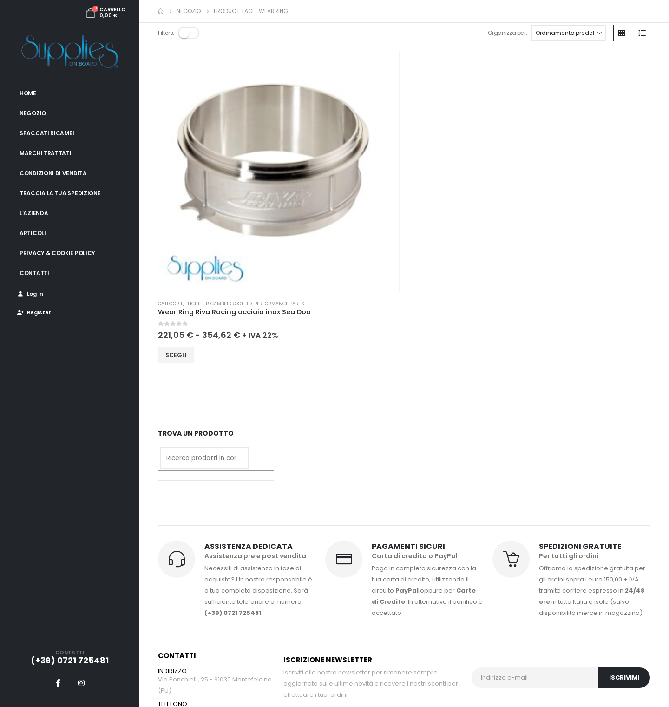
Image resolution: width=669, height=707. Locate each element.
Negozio (33, 113)
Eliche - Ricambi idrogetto (218, 153)
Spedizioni (299, 514)
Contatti (34, 273)
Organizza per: (506, 32)
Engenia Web (283, 672)
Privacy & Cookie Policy (57, 253)
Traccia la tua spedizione (60, 193)
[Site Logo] (70, 51)
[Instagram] (81, 683)
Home (28, 93)
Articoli (33, 233)
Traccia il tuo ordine (391, 503)
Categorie (170, 153)
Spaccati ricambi (47, 133)
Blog (447, 503)
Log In (29, 293)
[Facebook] (58, 683)
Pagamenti (378, 492)
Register (33, 312)
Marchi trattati (46, 153)
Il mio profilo (301, 492)
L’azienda (34, 213)
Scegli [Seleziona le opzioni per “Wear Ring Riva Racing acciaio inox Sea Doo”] (176, 213)
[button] (189, 33)
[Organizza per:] (568, 33)
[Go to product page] (203, 96)
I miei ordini (300, 503)
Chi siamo (455, 492)
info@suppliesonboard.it (195, 471)
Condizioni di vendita (53, 173)
